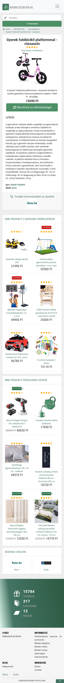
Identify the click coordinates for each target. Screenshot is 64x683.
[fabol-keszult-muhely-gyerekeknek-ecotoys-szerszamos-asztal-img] (46, 295)
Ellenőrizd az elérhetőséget (31, 107)
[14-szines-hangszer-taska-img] (46, 346)
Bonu (14, 188)
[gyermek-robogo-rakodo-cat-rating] (17, 231)
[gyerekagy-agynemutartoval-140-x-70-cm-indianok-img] (17, 454)
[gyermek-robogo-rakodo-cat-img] (17, 245)
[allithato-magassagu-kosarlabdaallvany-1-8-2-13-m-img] (17, 295)
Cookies (38, 670)
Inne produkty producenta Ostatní (26, 380)
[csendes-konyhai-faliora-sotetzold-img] (46, 406)
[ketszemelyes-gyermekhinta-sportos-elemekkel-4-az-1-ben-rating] (46, 231)
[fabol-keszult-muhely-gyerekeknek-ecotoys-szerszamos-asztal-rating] (46, 282)
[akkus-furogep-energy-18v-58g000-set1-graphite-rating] (17, 393)
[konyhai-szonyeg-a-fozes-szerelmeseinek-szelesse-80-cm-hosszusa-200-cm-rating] (46, 443)
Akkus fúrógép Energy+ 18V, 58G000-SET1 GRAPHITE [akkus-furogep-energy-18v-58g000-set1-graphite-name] (17, 423)
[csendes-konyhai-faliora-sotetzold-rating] (46, 393)
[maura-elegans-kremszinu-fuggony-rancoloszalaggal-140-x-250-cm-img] (17, 511)
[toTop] (60, 681)
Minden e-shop (41, 650)
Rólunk (38, 666)
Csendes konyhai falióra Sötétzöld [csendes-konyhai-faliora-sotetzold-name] (46, 422)
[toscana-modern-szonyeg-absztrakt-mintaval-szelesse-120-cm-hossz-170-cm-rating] (46, 498)
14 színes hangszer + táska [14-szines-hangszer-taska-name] (46, 361)
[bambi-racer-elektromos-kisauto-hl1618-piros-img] (17, 343)
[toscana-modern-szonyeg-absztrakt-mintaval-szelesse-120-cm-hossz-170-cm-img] (46, 511)
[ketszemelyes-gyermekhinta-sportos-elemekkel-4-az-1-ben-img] (46, 245)
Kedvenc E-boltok (15, 551)
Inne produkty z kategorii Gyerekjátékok (30, 219)
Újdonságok (40, 653)
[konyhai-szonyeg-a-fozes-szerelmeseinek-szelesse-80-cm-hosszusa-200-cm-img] (46, 457)
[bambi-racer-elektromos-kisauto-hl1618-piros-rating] (17, 333)
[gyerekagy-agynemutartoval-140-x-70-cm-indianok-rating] (17, 443)
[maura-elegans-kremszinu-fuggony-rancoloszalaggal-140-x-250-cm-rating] (17, 498)
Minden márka (41, 647)
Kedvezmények (41, 657)
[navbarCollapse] (57, 6)
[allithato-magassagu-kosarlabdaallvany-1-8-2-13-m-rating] (17, 282)
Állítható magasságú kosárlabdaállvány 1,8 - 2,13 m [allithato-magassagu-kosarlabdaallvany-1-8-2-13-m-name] (16, 312)
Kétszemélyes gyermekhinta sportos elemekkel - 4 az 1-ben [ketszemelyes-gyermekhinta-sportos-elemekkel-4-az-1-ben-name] (46, 262)
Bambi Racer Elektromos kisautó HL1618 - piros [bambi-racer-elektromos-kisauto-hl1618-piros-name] (17, 356)
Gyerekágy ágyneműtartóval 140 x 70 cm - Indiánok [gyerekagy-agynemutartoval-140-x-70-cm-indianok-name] (16, 468)
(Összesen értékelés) (32, 50)
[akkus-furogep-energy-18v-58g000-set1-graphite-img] (17, 406)
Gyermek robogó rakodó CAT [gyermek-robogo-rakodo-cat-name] (17, 261)
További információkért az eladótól (32, 201)
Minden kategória (42, 643)
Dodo (16, 674)
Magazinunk (7, 666)
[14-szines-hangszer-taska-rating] (46, 333)
